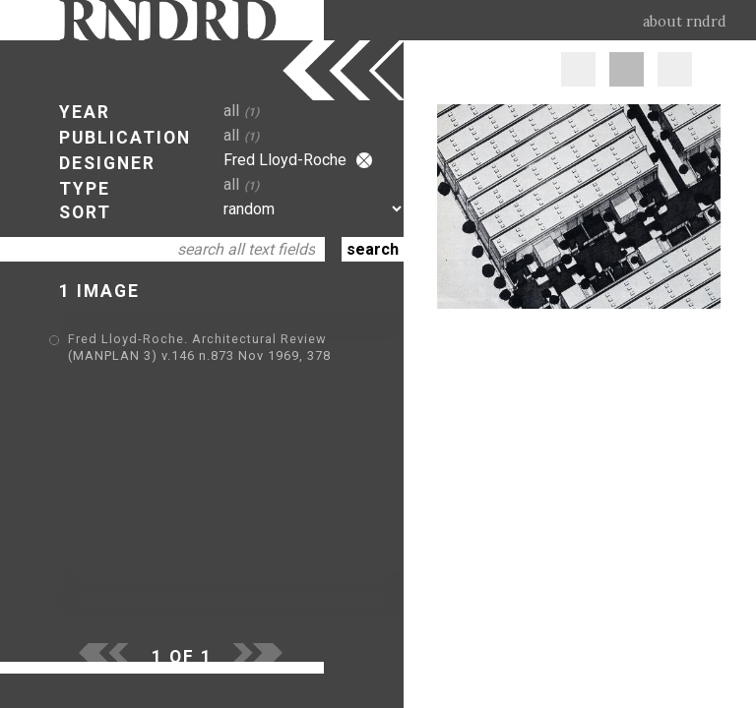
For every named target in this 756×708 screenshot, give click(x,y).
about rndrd (684, 21)
